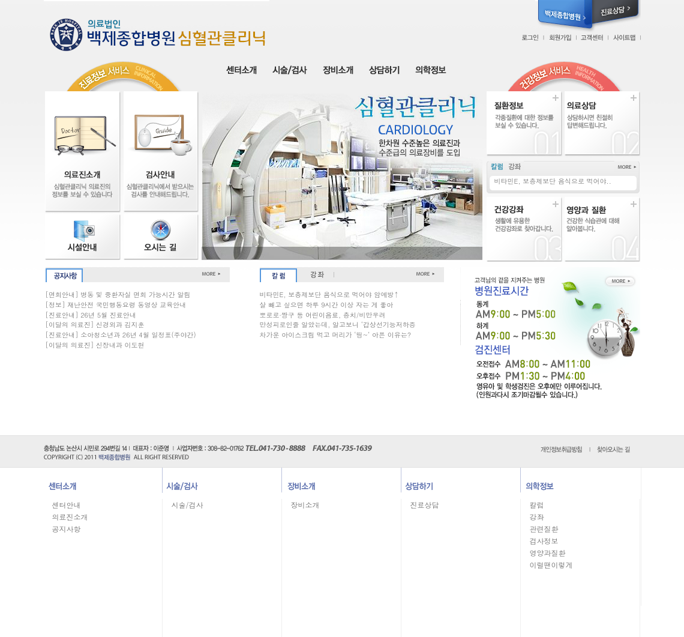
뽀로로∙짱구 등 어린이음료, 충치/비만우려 (323, 314)
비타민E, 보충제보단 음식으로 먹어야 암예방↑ (329, 294)
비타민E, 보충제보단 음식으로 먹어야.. (552, 181)
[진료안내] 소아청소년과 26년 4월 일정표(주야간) (121, 334)
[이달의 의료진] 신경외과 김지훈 (95, 324)
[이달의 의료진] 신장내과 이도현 (95, 344)
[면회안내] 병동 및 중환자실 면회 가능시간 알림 (118, 294)
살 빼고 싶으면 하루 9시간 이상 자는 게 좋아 (327, 304)
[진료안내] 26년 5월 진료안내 (91, 314)
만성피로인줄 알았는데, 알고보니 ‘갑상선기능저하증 (338, 324)
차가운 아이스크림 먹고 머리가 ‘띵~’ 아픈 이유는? (336, 334)
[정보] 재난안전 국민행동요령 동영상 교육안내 (116, 304)
